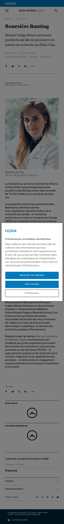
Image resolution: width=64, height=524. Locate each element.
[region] (32, 262)
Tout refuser (32, 284)
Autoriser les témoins (32, 275)
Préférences (32, 293)
